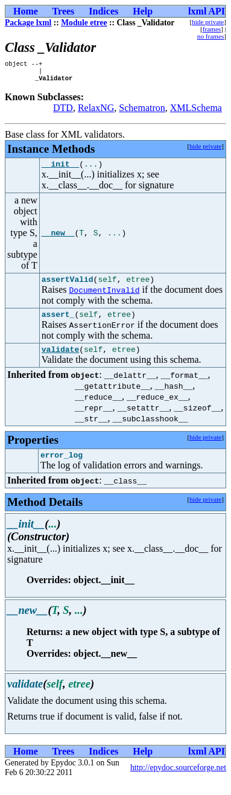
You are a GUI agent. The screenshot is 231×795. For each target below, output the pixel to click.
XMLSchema (196, 111)
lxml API (206, 11)
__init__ (60, 169)
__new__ (58, 238)
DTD (63, 111)
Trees (63, 11)
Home (25, 11)
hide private (208, 21)
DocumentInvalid (104, 297)
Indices (103, 11)
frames (212, 29)
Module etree (84, 22)
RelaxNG (96, 111)
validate (60, 359)
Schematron (142, 111)
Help (143, 11)
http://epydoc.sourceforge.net (178, 780)
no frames (210, 36)
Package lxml (28, 22)
